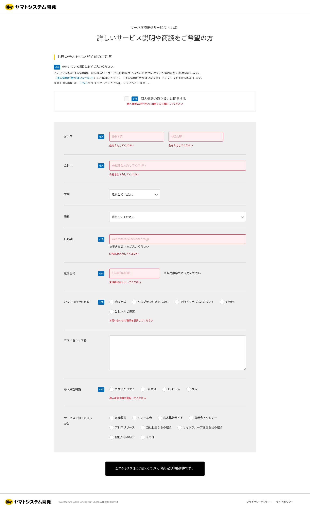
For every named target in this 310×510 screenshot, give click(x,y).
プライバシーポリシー (258, 501)
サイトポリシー (284, 501)
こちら (83, 83)
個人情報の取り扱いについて (75, 78)
